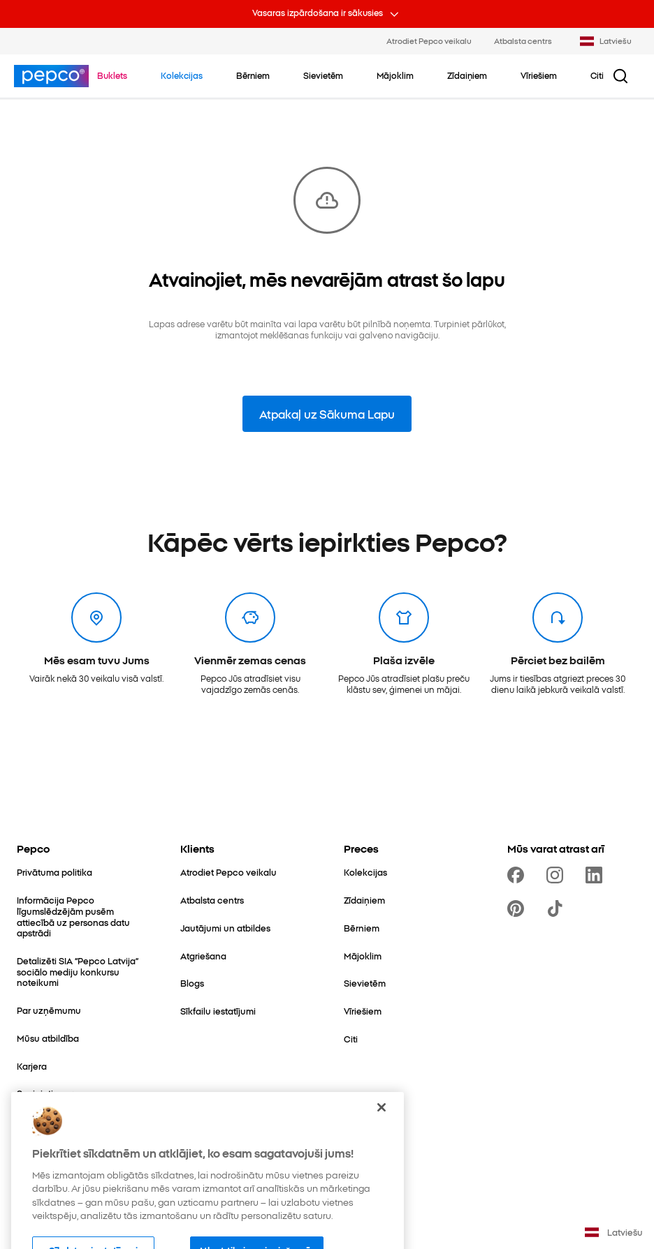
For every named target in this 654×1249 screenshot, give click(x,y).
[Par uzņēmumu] (49, 1010)
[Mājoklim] (363, 956)
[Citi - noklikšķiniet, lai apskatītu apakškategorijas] (597, 75)
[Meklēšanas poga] (620, 76)
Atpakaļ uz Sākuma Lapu (327, 413)
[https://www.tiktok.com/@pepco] (557, 908)
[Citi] (351, 1039)
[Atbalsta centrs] (212, 900)
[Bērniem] (361, 928)
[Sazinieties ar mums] (59, 1093)
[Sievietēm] (365, 983)
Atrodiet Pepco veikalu (429, 40)
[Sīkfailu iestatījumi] (218, 1011)
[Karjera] (32, 1066)
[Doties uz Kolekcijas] (181, 75)
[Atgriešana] (203, 956)
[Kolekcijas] (365, 872)
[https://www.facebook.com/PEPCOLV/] (518, 875)
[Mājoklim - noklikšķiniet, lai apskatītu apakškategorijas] (395, 75)
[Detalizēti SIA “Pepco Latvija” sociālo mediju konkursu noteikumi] (82, 971)
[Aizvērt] (381, 1131)
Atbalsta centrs (523, 40)
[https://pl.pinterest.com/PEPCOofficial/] (518, 908)
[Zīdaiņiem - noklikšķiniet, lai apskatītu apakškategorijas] (467, 75)
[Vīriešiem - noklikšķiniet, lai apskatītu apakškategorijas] (538, 75)
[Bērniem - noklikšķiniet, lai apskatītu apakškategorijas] (253, 75)
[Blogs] (192, 983)
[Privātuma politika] (54, 872)
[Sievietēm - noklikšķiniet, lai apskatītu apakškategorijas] (323, 75)
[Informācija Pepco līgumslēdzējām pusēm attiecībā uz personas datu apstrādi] (82, 916)
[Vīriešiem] (363, 1011)
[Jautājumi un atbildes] (225, 928)
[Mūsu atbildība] (48, 1038)
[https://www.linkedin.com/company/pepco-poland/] (597, 875)
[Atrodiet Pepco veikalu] (228, 872)
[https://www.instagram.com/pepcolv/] (557, 875)
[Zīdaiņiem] (364, 900)
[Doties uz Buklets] (112, 75)
